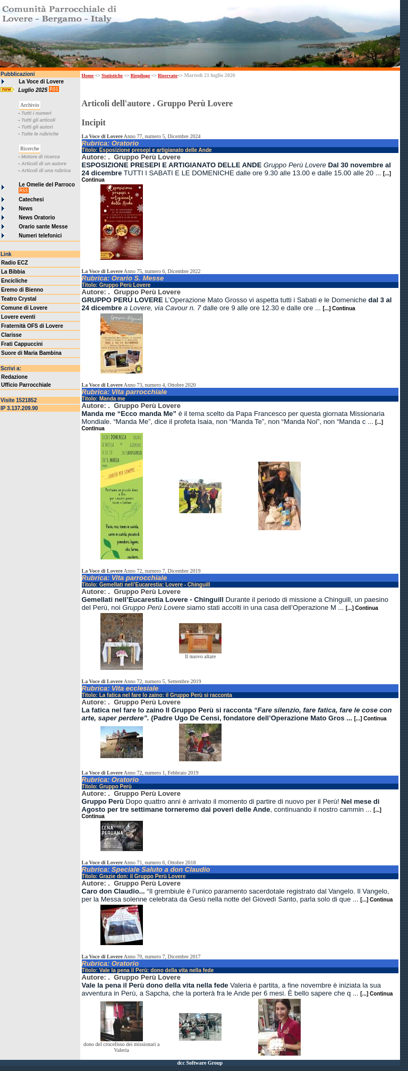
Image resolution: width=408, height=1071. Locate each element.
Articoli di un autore (43, 163)
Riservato (167, 75)
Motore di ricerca (40, 156)
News (25, 208)
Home (88, 75)
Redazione (14, 377)
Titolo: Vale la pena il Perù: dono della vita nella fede (148, 970)
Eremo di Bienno (22, 290)
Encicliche (14, 281)
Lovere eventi (18, 317)
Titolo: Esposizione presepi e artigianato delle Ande (147, 150)
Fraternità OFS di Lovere (32, 326)
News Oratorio (37, 217)
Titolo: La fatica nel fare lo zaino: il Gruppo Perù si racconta (157, 695)
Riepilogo (140, 75)
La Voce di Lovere (41, 81)
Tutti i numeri (36, 113)
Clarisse (11, 335)
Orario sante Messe (43, 227)
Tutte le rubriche (39, 134)
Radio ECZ (14, 263)
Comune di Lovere (24, 308)
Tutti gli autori (37, 127)
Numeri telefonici (40, 236)
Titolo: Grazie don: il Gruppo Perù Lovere (134, 876)
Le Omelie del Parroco (47, 185)
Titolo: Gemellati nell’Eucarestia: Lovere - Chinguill (146, 585)
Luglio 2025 (33, 90)
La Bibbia (13, 272)
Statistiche (112, 75)
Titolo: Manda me (103, 399)
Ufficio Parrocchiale (26, 385)
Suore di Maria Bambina (31, 353)
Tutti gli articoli (38, 120)
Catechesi (31, 199)
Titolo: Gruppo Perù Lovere (116, 285)
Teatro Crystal (19, 299)
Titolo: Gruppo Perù (107, 786)
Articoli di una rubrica (46, 170)
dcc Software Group (200, 1063)
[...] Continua (338, 308)
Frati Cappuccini (21, 344)
